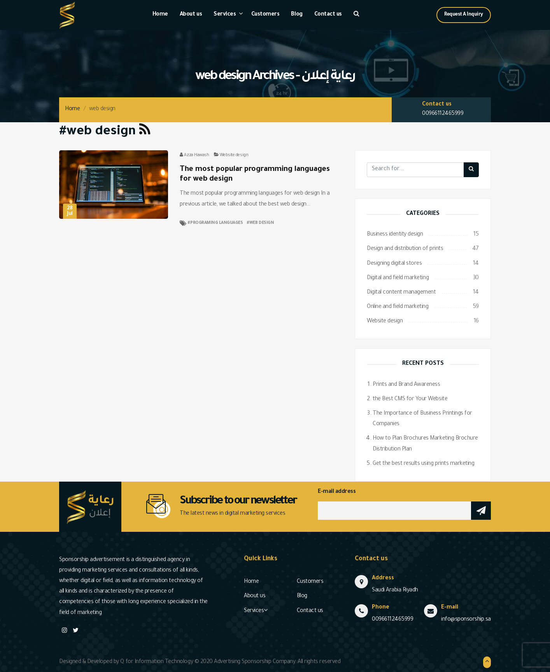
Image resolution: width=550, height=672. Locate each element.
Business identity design (395, 235)
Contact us (328, 15)
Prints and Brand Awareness (406, 385)
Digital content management (401, 293)
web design (261, 223)
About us (191, 15)
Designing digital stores (394, 264)
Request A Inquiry (463, 15)
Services (225, 15)
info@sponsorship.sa (466, 620)
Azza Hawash (196, 155)
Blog (296, 15)
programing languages (216, 223)
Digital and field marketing (398, 278)
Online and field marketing (398, 307)
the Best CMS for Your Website (410, 399)
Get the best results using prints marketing (423, 464)
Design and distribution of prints (405, 249)
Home (160, 15)
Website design (234, 155)
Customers (265, 15)
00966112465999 (442, 114)
